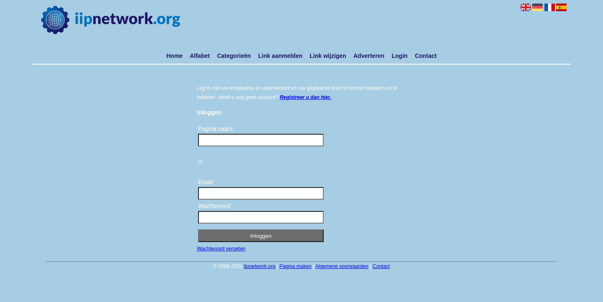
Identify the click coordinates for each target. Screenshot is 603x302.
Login (399, 55)
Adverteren (368, 55)
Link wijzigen (328, 55)
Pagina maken (295, 266)
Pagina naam (215, 128)
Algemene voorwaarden (341, 266)
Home (174, 55)
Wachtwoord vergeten (221, 249)
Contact (426, 55)
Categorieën (234, 55)
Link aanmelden (280, 55)
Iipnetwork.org (259, 266)
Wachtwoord (214, 206)
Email (205, 182)
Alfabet (199, 55)
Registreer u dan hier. (305, 97)
